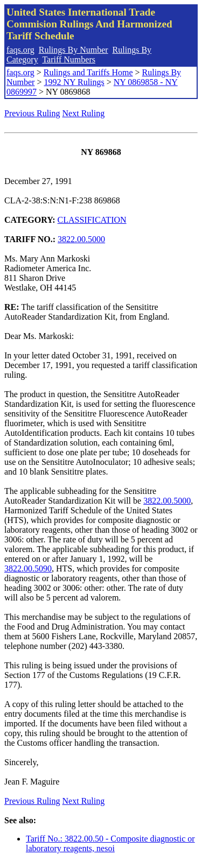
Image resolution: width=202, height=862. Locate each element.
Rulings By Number (73, 49)
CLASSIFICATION (92, 219)
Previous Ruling (32, 113)
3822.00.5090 (28, 568)
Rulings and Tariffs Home (88, 72)
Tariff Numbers (68, 59)
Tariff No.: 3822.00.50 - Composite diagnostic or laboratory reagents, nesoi (110, 843)
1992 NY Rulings (74, 82)
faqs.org (20, 49)
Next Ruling (83, 113)
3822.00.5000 (81, 239)
